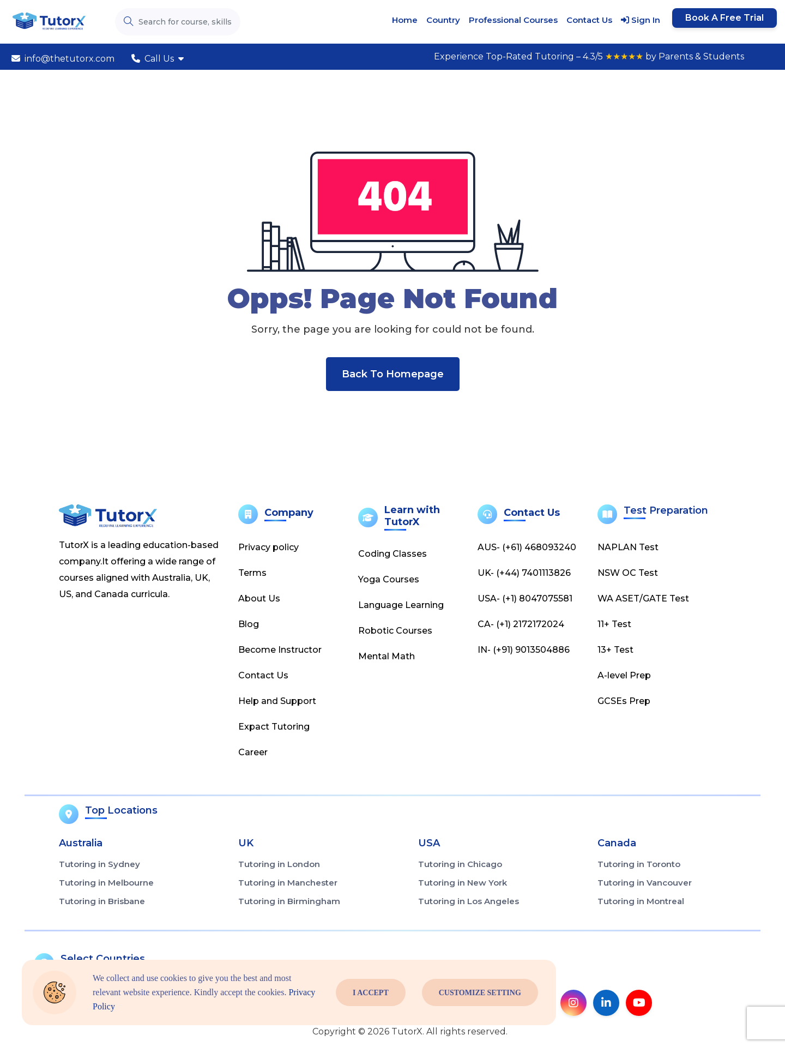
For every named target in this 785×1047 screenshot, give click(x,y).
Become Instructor (280, 650)
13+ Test (615, 650)
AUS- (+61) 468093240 (527, 547)
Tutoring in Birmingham (289, 901)
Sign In (640, 20)
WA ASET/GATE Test (643, 598)
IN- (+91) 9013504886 (524, 650)
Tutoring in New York (462, 882)
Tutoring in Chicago (460, 864)
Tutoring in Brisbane (102, 901)
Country (443, 20)
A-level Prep (624, 675)
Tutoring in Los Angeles (468, 901)
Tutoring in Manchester (287, 882)
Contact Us (589, 20)
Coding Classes (392, 554)
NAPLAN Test (628, 547)
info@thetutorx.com (62, 58)
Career (253, 752)
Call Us (157, 58)
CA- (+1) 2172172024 (521, 624)
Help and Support (277, 701)
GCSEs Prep (623, 701)
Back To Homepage (393, 374)
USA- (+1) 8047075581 (525, 598)
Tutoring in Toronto (638, 864)
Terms (252, 573)
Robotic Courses (395, 630)
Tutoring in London (279, 864)
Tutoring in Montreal (640, 901)
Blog (248, 624)
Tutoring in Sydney (99, 864)
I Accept (371, 993)
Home (405, 20)
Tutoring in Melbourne (106, 882)
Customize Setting (480, 993)
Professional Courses (513, 20)
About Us (259, 598)
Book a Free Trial (724, 18)
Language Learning (401, 605)
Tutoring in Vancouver (644, 882)
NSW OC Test (627, 573)
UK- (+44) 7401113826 (524, 573)
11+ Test (614, 624)
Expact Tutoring (274, 726)
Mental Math (386, 656)
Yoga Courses (388, 579)
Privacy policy (268, 547)
